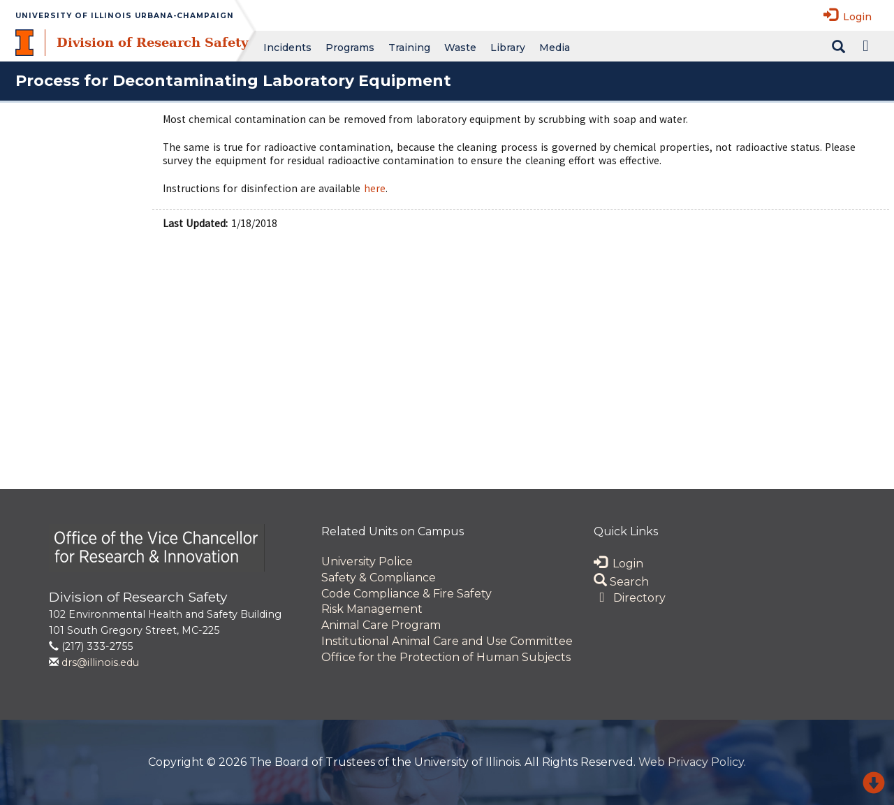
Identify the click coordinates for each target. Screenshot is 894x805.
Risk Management (372, 609)
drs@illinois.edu (100, 662)
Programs (349, 47)
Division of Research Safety (152, 42)
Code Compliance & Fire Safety (406, 593)
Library (507, 47)
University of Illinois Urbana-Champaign (124, 15)
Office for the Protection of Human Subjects (446, 657)
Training (409, 47)
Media (554, 47)
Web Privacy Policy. (692, 762)
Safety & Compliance (378, 577)
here (375, 188)
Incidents (287, 47)
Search (621, 581)
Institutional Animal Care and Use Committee (447, 641)
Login (847, 15)
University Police (367, 561)
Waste (460, 47)
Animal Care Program (381, 625)
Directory (630, 597)
